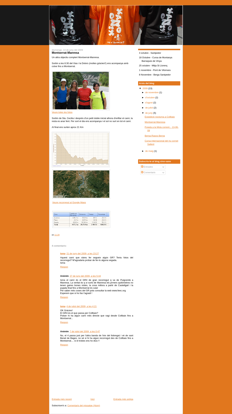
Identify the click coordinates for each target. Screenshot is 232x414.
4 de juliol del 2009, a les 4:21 (82, 306)
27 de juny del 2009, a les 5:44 (85, 276)
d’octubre (150, 97)
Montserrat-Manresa (155, 122)
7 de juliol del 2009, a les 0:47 (85, 331)
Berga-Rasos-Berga (155, 135)
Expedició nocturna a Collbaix (160, 116)
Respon (64, 267)
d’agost (149, 102)
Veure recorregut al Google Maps (69, 202)
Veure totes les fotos (62, 112)
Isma (62, 253)
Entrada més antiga (123, 399)
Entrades (147, 166)
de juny (149, 113)
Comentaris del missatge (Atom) (83, 405)
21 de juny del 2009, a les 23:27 (83, 253)
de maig (149, 151)
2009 (145, 88)
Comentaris (148, 172)
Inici (93, 399)
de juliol (149, 107)
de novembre (152, 92)
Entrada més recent (62, 399)
